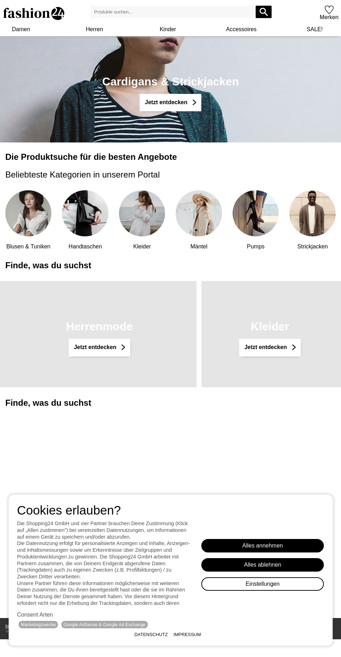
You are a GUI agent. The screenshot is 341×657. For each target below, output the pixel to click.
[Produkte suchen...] (264, 12)
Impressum (187, 634)
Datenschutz (151, 634)
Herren (94, 29)
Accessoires (241, 29)
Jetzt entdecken (96, 347)
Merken (329, 17)
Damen (21, 29)
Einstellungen (263, 584)
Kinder (168, 29)
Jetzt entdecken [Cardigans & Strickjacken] (167, 102)
